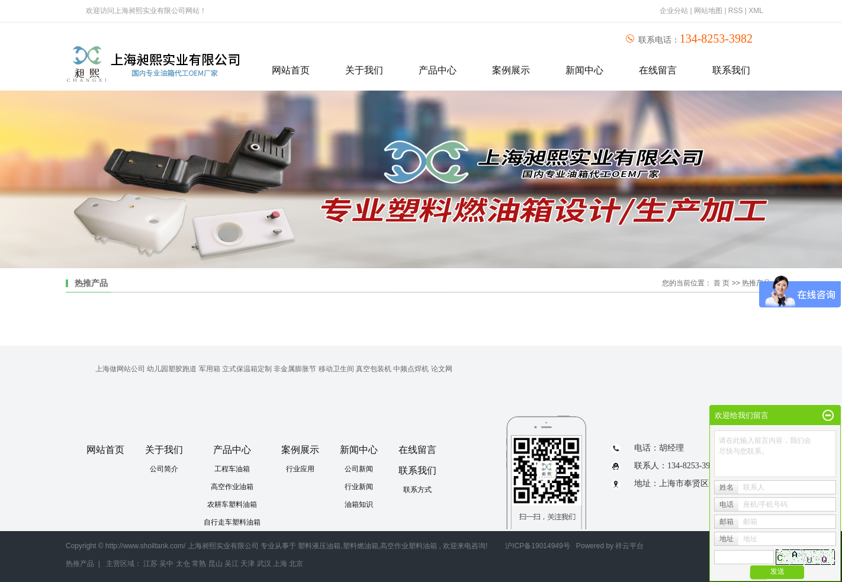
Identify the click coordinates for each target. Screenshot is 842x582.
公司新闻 (359, 469)
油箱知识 (359, 504)
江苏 (150, 564)
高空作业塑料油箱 (408, 546)
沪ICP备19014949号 (537, 546)
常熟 (199, 564)
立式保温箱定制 (247, 369)
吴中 (166, 564)
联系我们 (731, 70)
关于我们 (364, 70)
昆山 (215, 564)
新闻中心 (584, 70)
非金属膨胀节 (295, 369)
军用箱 (209, 369)
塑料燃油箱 (360, 546)
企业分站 (674, 11)
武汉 (264, 564)
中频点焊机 (411, 369)
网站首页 (291, 70)
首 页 (721, 283)
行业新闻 (359, 487)
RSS (735, 11)
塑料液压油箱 (319, 546)
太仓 (183, 564)
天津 (247, 564)
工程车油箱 (232, 469)
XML (755, 11)
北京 (296, 564)
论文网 (441, 369)
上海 (280, 564)
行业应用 (300, 469)
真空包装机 (373, 369)
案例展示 (511, 70)
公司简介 (164, 469)
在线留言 (658, 70)
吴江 (231, 564)
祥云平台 (629, 546)
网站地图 (709, 11)
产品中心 (438, 70)
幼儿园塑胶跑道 (172, 369)
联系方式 (417, 489)
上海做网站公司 (120, 369)
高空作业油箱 (232, 487)
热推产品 (80, 564)
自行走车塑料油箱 (232, 522)
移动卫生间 (336, 369)
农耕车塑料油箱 (232, 504)
